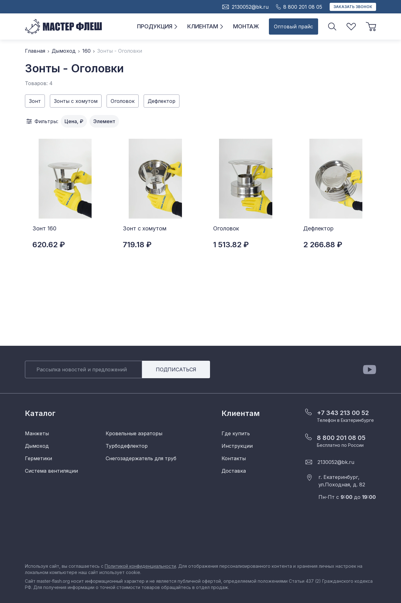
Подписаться (176, 369)
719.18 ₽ (137, 244)
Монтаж (246, 26)
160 (86, 51)
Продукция (157, 26)
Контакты (234, 458)
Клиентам (205, 26)
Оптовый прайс (293, 26)
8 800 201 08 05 (341, 437)
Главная (35, 51)
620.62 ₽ (48, 244)
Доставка (234, 471)
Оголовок (123, 101)
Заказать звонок (352, 6)
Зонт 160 (44, 228)
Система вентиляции (51, 471)
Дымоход (64, 51)
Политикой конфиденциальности (140, 566)
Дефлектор (161, 101)
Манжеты (37, 433)
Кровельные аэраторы (134, 433)
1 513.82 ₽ (231, 244)
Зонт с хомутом (144, 228)
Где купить (236, 433)
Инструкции (237, 446)
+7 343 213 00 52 (343, 413)
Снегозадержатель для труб (141, 458)
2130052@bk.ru (335, 462)
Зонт (35, 101)
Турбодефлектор (127, 446)
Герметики (38, 458)
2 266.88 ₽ (322, 244)
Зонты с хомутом (76, 101)
